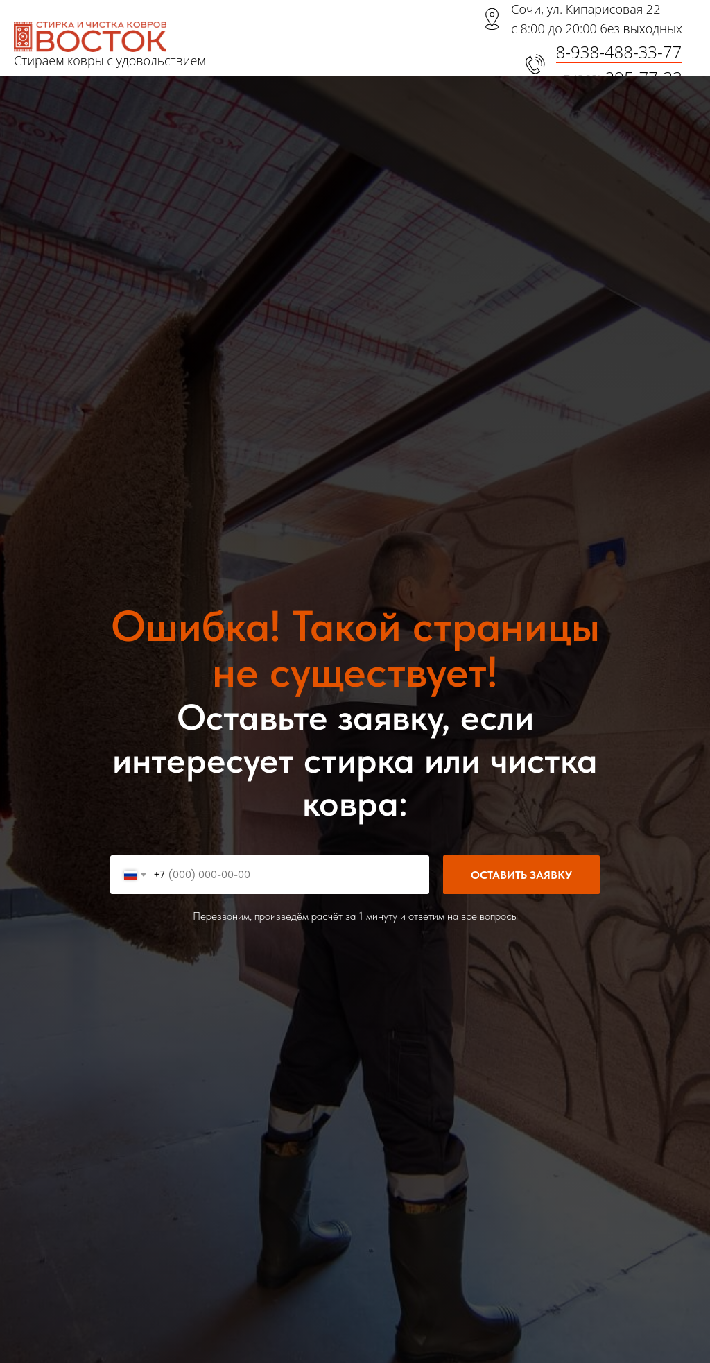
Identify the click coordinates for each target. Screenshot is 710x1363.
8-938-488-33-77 (619, 51)
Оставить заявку (535, 874)
